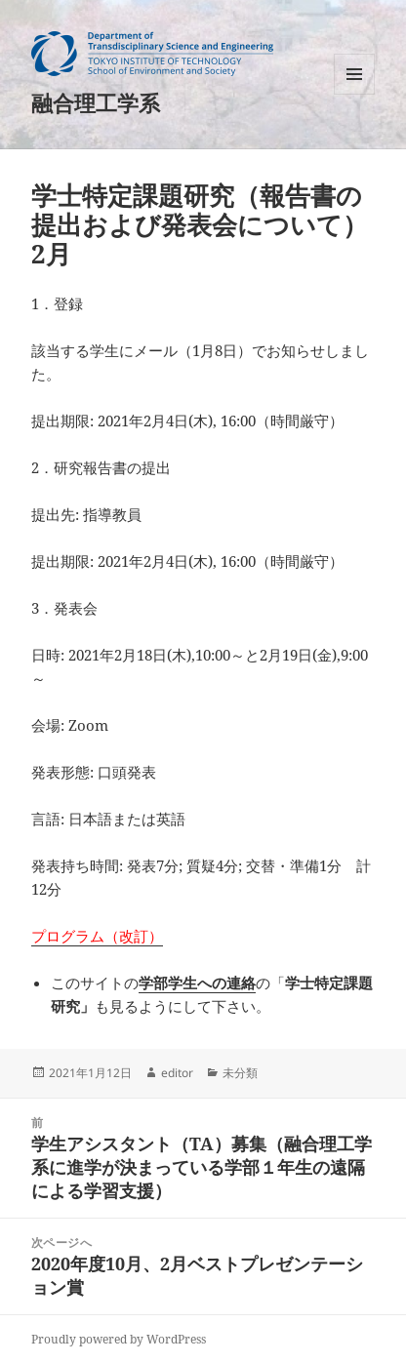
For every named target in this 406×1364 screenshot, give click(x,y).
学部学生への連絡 (197, 982)
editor (177, 1072)
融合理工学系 (95, 102)
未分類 (240, 1072)
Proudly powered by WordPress (118, 1339)
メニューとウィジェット (354, 94)
